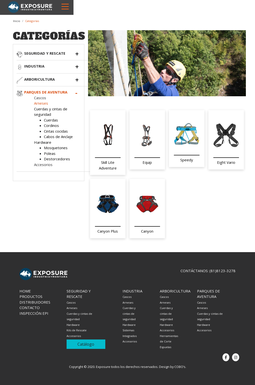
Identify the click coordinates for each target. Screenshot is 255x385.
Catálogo (85, 344)
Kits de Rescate (77, 330)
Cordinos (51, 125)
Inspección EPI (33, 313)
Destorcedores (57, 158)
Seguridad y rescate (44, 53)
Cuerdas (51, 120)
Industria (34, 66)
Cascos (40, 97)
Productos (30, 296)
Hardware (42, 142)
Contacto (29, 307)
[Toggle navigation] (65, 6)
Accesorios (43, 164)
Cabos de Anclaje (58, 136)
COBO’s (179, 366)
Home (25, 291)
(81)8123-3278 (222, 270)
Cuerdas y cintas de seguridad (129, 313)
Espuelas (165, 347)
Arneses (41, 103)
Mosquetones (56, 147)
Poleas (49, 153)
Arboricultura (39, 79)
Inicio (16, 21)
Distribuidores (34, 302)
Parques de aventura (45, 92)
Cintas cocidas (56, 131)
